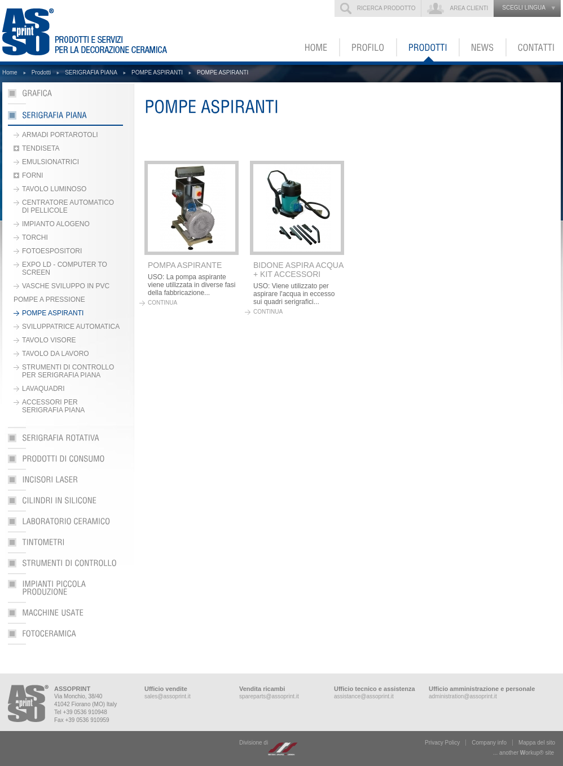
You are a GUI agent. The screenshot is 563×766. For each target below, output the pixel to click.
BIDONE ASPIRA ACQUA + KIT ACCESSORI (298, 270)
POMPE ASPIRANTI (157, 72)
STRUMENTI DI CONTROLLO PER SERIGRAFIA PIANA (68, 371)
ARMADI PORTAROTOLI (60, 135)
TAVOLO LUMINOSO (54, 189)
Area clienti (469, 8)
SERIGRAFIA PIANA (91, 72)
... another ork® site (523, 753)
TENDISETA (40, 148)
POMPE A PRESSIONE (49, 299)
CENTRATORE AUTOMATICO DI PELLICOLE (68, 206)
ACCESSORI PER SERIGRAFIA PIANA (53, 406)
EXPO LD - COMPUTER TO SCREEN (64, 268)
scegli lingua (524, 8)
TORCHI (35, 237)
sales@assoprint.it (167, 696)
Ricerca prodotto (386, 8)
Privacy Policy (442, 742)
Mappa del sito (536, 742)
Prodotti (41, 72)
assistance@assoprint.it (364, 696)
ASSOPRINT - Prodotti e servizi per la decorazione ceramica (92, 30)
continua (162, 303)
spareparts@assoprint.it (269, 696)
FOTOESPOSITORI (52, 251)
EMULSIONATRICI (50, 162)
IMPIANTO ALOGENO (56, 224)
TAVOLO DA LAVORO (55, 354)
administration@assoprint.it (463, 696)
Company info (489, 742)
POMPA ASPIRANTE (185, 265)
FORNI (32, 175)
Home (9, 72)
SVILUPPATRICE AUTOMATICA (71, 327)
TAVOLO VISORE (49, 340)
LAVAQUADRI (43, 389)
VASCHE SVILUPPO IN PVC (65, 286)
